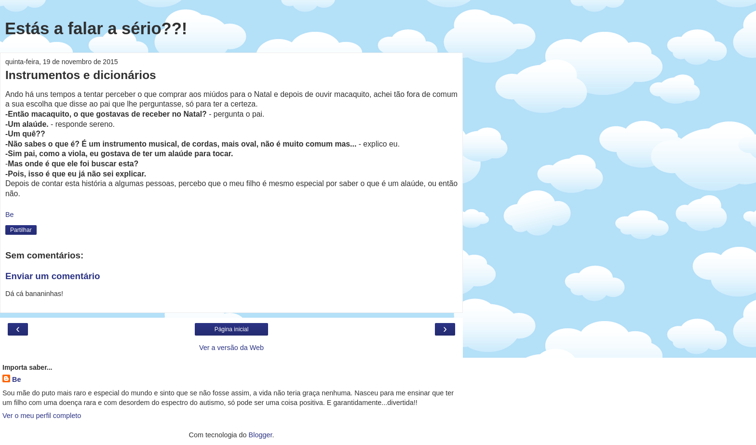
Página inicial (232, 329)
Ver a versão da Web (231, 347)
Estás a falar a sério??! (96, 28)
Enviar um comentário (52, 276)
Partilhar (21, 230)
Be (16, 379)
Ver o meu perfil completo (41, 415)
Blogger (260, 435)
